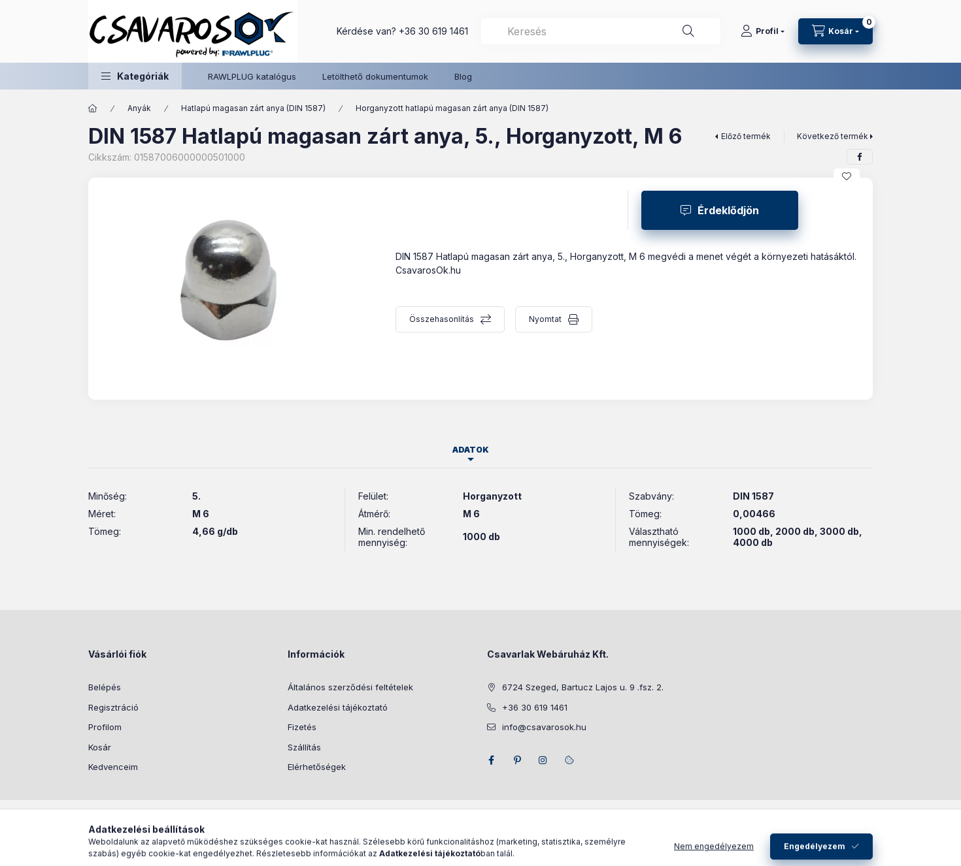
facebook (491, 760)
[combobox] (600, 31)
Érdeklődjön (728, 210)
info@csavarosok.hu (544, 727)
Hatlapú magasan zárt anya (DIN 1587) (253, 108)
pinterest (517, 760)
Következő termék (832, 136)
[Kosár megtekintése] (835, 31)
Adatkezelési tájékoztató (338, 707)
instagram (543, 760)
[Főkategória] (92, 108)
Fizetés (302, 727)
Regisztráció (113, 707)
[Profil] (762, 31)
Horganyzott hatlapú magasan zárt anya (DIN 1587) (452, 108)
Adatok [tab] (470, 450)
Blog (463, 76)
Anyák (139, 108)
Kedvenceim (113, 767)
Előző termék (746, 136)
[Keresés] (688, 31)
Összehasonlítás (441, 319)
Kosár (99, 747)
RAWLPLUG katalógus (252, 76)
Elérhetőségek (317, 767)
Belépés (104, 687)
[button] (135, 76)
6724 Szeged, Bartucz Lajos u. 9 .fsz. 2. (583, 687)
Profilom (105, 727)
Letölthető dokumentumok (375, 76)
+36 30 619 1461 (433, 31)
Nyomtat (545, 319)
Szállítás (304, 747)
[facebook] (860, 157)
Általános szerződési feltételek (350, 687)
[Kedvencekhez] (847, 176)
